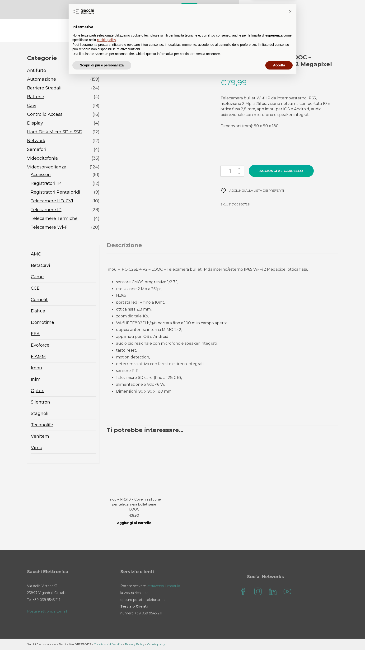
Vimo (36, 448)
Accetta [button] (279, 637)
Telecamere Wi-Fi (50, 227)
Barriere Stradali (44, 88)
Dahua (38, 311)
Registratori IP (46, 183)
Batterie (35, 97)
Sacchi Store (170, 31)
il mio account (271, 31)
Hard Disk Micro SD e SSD (54, 132)
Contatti (239, 31)
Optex (37, 391)
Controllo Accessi (45, 114)
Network (36, 141)
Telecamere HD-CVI (52, 201)
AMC (36, 254)
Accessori (41, 175)
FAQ (216, 31)
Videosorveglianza (46, 167)
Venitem (40, 436)
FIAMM (38, 357)
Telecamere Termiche (54, 219)
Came (37, 277)
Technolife (42, 425)
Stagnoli (39, 414)
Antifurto (36, 71)
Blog (198, 31)
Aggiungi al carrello (281, 171)
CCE (35, 288)
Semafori (36, 150)
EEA (35, 334)
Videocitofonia (42, 158)
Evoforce (40, 345)
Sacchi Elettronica (314, 31)
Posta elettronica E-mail (47, 611)
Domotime (42, 322)
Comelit (39, 300)
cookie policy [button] (106, 612)
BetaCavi (40, 266)
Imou (36, 368)
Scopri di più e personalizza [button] (102, 637)
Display (35, 123)
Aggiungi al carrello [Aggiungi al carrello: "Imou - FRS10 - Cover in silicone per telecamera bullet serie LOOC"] (134, 523)
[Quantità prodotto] (232, 171)
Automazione (41, 79)
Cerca (294, 9)
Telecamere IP (46, 210)
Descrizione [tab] (124, 245)
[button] (290, 583)
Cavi (31, 106)
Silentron (40, 402)
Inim (36, 379)
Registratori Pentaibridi (55, 192)
